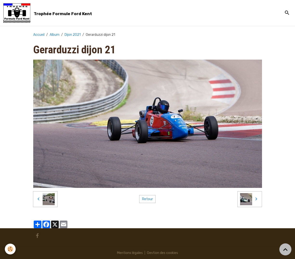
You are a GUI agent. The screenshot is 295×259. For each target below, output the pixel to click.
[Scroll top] (285, 249)
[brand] (48, 13)
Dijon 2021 (73, 35)
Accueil (39, 35)
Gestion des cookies (162, 253)
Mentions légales (130, 253)
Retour (147, 199)
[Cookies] (10, 249)
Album (54, 35)
